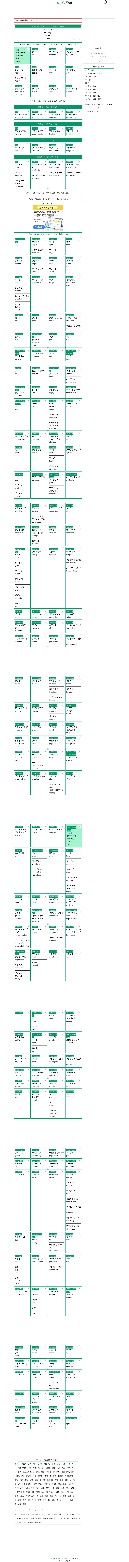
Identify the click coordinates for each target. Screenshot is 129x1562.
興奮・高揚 (36, 1514)
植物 (63, 1492)
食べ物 (42, 1480)
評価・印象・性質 (33, 1488)
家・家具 (56, 1472)
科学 (25, 1504)
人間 (40, 1464)
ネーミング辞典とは (94, 111)
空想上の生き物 (29, 1472)
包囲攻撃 (38, 1522)
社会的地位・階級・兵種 (27, 1468)
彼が (26, 1522)
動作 (16, 1464)
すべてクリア (99, 61)
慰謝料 (51, 1518)
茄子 (31, 1522)
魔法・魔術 (27, 1484)
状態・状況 (30, 1492)
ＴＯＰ (53, 1558)
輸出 (17, 1514)
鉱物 (31, 1480)
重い (61, 1514)
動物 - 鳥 (47, 1464)
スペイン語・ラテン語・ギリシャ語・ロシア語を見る (48, 193)
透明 (55, 1514)
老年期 (78, 1518)
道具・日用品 (20, 1496)
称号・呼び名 (38, 1476)
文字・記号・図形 (53, 1492)
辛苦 (45, 1518)
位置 (36, 1480)
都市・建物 (46, 1468)
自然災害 (23, 1464)
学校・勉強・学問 (61, 1480)
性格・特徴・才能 (21, 1480)
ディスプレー (47, 1514)
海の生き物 (69, 1476)
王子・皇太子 (36, 1518)
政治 (20, 1484)
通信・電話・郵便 (46, 1496)
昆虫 (72, 1488)
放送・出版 (40, 1472)
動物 (53, 1468)
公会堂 (19, 1522)
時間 (46, 1476)
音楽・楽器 (61, 1468)
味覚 (68, 1488)
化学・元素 (60, 1488)
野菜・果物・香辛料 (23, 1476)
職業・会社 (40, 1492)
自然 (63, 1464)
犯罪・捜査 (38, 1484)
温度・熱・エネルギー (60, 1500)
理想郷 (23, 1514)
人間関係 (47, 1484)
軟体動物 (20, 1518)
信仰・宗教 (20, 1492)
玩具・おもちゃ (70, 1514)
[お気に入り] (28, 49)
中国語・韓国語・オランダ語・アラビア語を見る (48, 199)
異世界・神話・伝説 (59, 1484)
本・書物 (53, 1476)
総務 (27, 1518)
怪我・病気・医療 (68, 1472)
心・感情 (91, 70)
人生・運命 (32, 1464)
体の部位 (69, 1492)
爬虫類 (60, 1476)
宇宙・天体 (30, 1496)
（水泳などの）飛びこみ (65, 1518)
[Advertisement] (64, 11)
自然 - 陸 (50, 1480)
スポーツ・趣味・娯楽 (63, 1496)
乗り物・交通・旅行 (39, 1500)
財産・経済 (56, 1464)
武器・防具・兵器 (47, 1488)
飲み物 (49, 1472)
